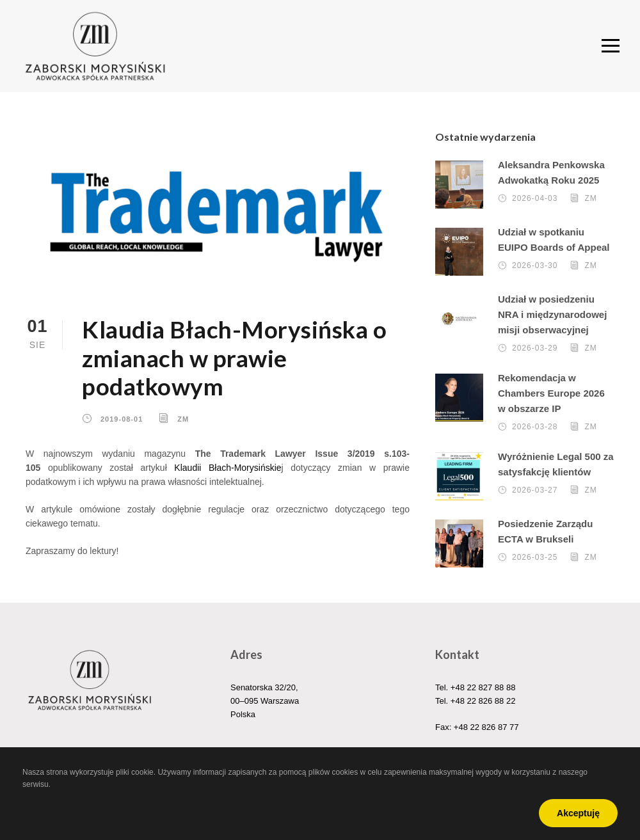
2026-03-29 (534, 348)
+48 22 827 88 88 (483, 687)
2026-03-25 (534, 557)
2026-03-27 (534, 490)
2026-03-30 (534, 265)
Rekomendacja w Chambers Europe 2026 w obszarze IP (551, 393)
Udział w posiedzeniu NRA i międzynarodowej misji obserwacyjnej (552, 314)
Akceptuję (578, 813)
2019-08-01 (121, 419)
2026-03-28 (534, 426)
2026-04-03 (534, 198)
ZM (183, 419)
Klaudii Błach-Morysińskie (227, 468)
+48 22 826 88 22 (483, 701)
